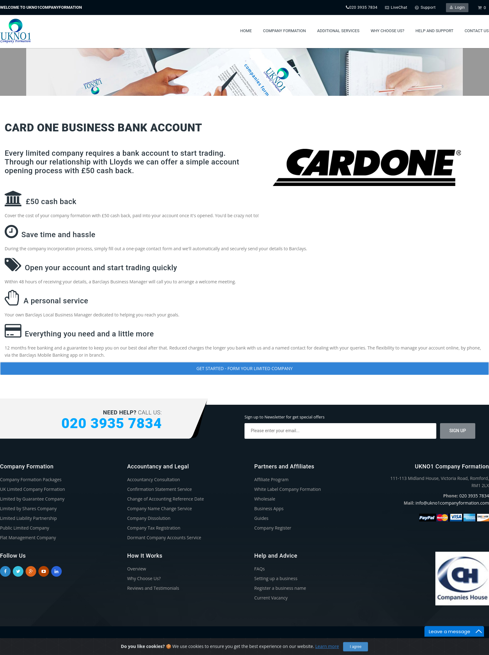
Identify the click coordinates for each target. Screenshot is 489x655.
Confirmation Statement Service (159, 489)
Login (457, 7)
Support (425, 7)
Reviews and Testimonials (153, 588)
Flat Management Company (28, 537)
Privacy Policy (409, 640)
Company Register (272, 528)
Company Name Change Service (159, 508)
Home (246, 30)
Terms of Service (375, 640)
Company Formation (284, 30)
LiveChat (396, 7)
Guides (261, 518)
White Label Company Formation (287, 489)
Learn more (327, 651)
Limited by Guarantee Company (32, 499)
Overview (136, 569)
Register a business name (280, 588)
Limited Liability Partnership (28, 518)
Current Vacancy (271, 598)
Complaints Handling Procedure (457, 640)
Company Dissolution (149, 518)
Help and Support (434, 30)
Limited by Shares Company (28, 508)
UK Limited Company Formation (32, 489)
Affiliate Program (271, 479)
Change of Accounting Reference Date (165, 499)
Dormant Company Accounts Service (164, 537)
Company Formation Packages (30, 479)
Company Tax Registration (154, 528)
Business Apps (268, 508)
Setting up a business (275, 578)
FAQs (259, 569)
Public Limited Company (24, 528)
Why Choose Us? (387, 30)
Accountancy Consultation (153, 479)
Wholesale (264, 499)
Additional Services (338, 30)
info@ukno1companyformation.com (452, 503)
